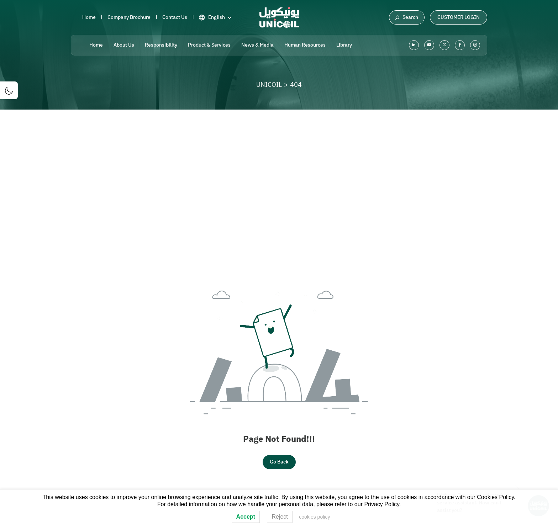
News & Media (257, 45)
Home (89, 17)
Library (344, 45)
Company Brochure (129, 17)
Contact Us (174, 17)
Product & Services (209, 45)
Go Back (279, 462)
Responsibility (161, 45)
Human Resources (305, 45)
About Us (124, 45)
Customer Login (458, 17)
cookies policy (314, 517)
